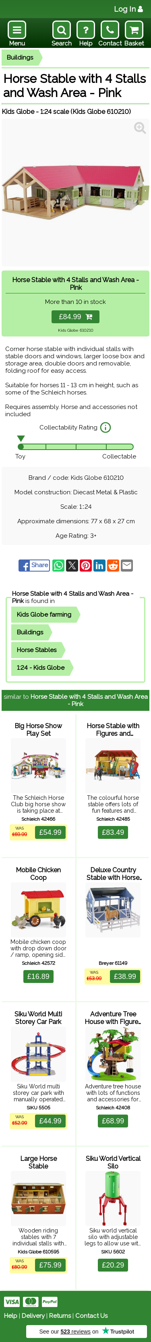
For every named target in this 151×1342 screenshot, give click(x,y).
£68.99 (113, 1121)
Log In (128, 9)
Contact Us (91, 1315)
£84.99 (75, 317)
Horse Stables (36, 650)
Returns (60, 1315)
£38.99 (125, 976)
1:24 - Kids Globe (40, 667)
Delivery (33, 1315)
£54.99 (50, 832)
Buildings (20, 57)
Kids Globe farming (44, 614)
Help (10, 1315)
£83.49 (113, 832)
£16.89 (38, 976)
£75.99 (50, 1265)
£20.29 (113, 1265)
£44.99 (50, 1121)
